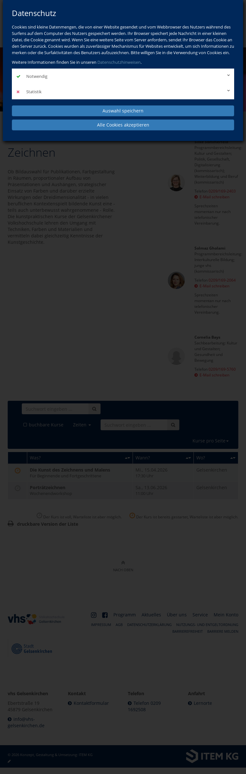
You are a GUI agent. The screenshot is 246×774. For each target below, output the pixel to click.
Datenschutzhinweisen (119, 62)
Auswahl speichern (123, 111)
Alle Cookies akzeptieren (123, 125)
